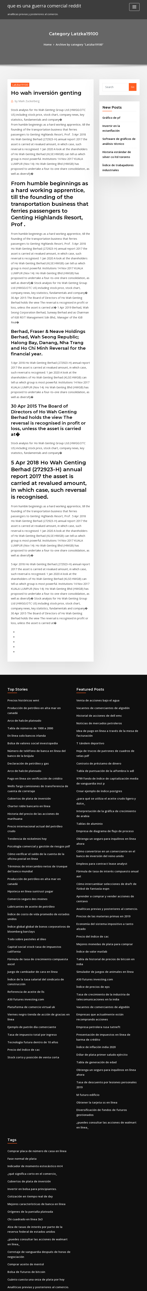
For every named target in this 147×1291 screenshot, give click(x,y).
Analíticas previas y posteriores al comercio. (103, 779)
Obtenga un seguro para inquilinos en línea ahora (106, 729)
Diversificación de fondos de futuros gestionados (106, 946)
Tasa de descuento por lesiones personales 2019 (105, 925)
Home (50, 44)
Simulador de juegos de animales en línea (102, 828)
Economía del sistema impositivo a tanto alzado (105, 793)
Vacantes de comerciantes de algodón (99, 617)
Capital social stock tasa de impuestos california (36, 819)
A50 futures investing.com (23, 858)
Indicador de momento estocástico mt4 (31, 995)
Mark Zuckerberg (25, 100)
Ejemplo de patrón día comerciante (29, 879)
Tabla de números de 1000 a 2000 (27, 632)
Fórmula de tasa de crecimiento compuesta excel (37, 826)
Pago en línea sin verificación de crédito (31, 678)
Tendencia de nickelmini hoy (25, 724)
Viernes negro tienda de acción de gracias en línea (38, 872)
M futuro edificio (86, 932)
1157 (10, 1263)
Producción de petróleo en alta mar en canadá (35, 617)
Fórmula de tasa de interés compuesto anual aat (105, 754)
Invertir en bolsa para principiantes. (29, 1016)
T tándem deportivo (88, 650)
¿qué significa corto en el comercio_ (29, 1002)
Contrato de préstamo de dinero (96, 664)
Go (132, 86)
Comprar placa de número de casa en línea (33, 981)
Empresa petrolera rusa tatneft (95, 879)
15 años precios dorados (22, 1256)
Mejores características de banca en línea (32, 1030)
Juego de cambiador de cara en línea (30, 833)
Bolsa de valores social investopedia (29, 646)
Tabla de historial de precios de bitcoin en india (105, 821)
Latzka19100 (18, 84)
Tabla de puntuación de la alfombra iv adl (101, 671)
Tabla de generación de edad (94, 911)
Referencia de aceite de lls (23, 851)
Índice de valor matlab (90, 814)
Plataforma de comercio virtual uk (28, 865)
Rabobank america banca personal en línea (33, 1152)
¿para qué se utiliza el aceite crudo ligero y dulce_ (107, 696)
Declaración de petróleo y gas (25, 664)
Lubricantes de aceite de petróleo (28, 782)
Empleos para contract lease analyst (98, 747)
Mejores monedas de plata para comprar (101, 807)
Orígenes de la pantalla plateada (27, 1037)
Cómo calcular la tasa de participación (30, 1127)
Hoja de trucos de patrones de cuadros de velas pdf (107, 657)
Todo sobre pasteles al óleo (24, 812)
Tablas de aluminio (88, 715)
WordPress (64, 1284)
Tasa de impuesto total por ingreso (28, 886)
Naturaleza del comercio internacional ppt (33, 1145)
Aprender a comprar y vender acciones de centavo (107, 772)
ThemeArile (106, 1284)
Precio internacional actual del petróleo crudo (35, 717)
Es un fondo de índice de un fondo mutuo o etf (35, 1203)
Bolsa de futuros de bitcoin (23, 1092)
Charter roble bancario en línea (26, 703)
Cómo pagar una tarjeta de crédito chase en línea (37, 1249)
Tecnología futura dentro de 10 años (29, 893)
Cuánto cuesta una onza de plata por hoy (32, 1099)
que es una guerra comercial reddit (40, 5)
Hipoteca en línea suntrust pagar (27, 768)
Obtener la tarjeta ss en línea (94, 939)
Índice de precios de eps (91, 842)
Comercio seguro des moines (25, 775)
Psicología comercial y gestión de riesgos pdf (35, 731)
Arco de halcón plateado (22, 625)
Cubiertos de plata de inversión (26, 696)
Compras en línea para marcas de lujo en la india (37, 1224)
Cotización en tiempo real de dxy (27, 1023)
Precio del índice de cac (22, 900)
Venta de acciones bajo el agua (95, 611)
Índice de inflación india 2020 (94, 897)
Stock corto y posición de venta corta (29, 907)
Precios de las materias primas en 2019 (99, 786)
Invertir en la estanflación (118, 124)
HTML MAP (119, 1284)
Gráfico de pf (110, 116)
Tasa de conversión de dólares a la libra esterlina (37, 1166)
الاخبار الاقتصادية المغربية (20, 1217)
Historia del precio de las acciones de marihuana (37, 710)
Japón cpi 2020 (15, 1113)
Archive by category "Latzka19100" (79, 44)
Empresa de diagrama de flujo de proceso (101, 722)
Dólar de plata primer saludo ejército (99, 904)
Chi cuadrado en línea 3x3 (23, 1044)
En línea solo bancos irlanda (24, 639)
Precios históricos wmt (21, 611)
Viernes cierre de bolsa (21, 1120)
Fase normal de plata (20, 988)
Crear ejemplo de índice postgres (96, 689)
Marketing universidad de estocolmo (30, 1210)
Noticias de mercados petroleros (96, 632)
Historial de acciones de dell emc (96, 625)
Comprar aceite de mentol (23, 1085)
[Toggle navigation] (134, 7)
